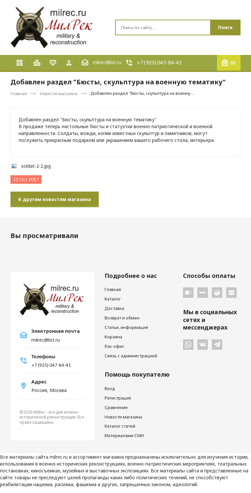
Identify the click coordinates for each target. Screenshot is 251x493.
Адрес (39, 382)
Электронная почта (55, 331)
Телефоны (43, 356)
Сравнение (116, 407)
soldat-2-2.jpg (36, 166)
